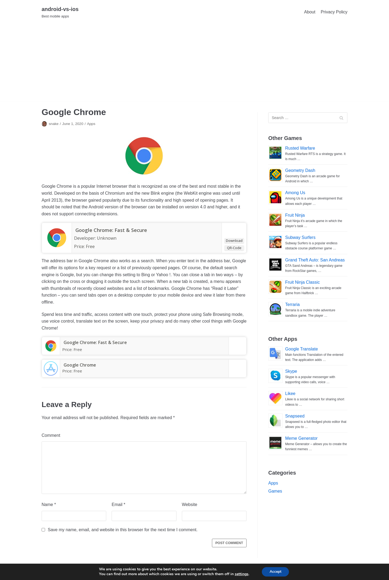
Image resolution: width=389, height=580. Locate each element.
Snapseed (294, 416)
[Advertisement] (194, 64)
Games (275, 491)
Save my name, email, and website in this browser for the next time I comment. (122, 529)
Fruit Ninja (295, 215)
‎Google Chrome (78, 365)
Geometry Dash (300, 170)
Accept (275, 571)
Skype (291, 371)
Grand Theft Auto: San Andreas (315, 260)
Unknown (106, 238)
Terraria (292, 304)
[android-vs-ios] (60, 12)
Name (49, 504)
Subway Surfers (300, 237)
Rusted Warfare (300, 148)
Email (118, 504)
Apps (91, 124)
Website (189, 504)
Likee (290, 393)
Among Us (295, 192)
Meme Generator (301, 438)
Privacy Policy (334, 12)
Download (234, 240)
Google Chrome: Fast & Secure (112, 230)
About (309, 12)
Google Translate (301, 349)
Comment (51, 435)
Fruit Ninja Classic (302, 282)
